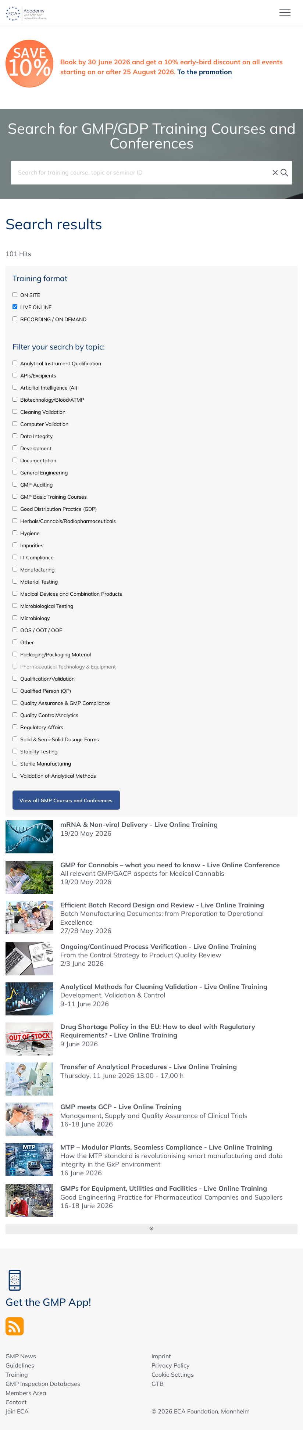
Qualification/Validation (44, 678)
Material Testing (35, 581)
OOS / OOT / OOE (37, 630)
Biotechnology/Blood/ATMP (48, 400)
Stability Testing (35, 751)
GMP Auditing (33, 484)
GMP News (21, 1356)
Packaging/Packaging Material (52, 654)
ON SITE (26, 295)
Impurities (28, 545)
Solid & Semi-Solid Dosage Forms (56, 739)
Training (17, 1374)
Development (32, 448)
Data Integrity (33, 436)
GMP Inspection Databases (43, 1383)
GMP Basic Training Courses (50, 497)
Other (23, 642)
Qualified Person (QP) (42, 691)
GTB (158, 1383)
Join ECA (17, 1411)
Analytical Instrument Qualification (57, 363)
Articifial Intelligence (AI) (45, 387)
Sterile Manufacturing (42, 763)
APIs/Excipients (34, 375)
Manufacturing (33, 569)
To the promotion (204, 72)
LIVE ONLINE (32, 307)
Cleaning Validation (39, 412)
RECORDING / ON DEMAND (49, 319)
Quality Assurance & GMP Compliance (61, 703)
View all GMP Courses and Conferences (66, 800)
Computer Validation (40, 424)
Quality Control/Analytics (45, 715)
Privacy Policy (171, 1365)
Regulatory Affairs (38, 727)
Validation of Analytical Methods (54, 776)
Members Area (26, 1393)
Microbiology (31, 618)
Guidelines (20, 1365)
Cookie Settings (173, 1374)
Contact (16, 1402)
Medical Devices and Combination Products (67, 594)
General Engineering (40, 472)
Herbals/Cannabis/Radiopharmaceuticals (64, 521)
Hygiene (26, 533)
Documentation (34, 460)
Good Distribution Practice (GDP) (55, 509)
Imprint (161, 1356)
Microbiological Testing (43, 606)
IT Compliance (33, 557)
